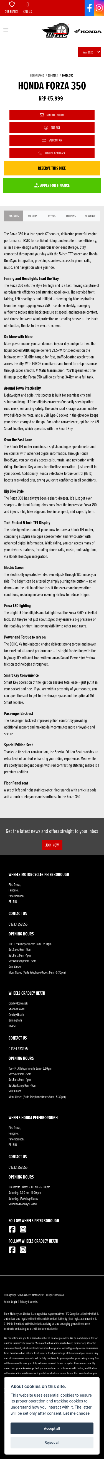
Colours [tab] (32, 216)
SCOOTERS (53, 75)
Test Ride (52, 127)
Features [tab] (14, 216)
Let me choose (76, 1413)
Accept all (52, 1428)
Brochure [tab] (90, 216)
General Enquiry (52, 115)
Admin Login (10, 1301)
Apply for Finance (52, 185)
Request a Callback (52, 153)
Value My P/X (52, 140)
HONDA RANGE (37, 75)
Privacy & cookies (29, 1301)
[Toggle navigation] (6, 30)
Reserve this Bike (52, 168)
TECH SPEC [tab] (71, 216)
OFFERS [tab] (51, 216)
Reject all (51, 1442)
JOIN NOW (52, 845)
